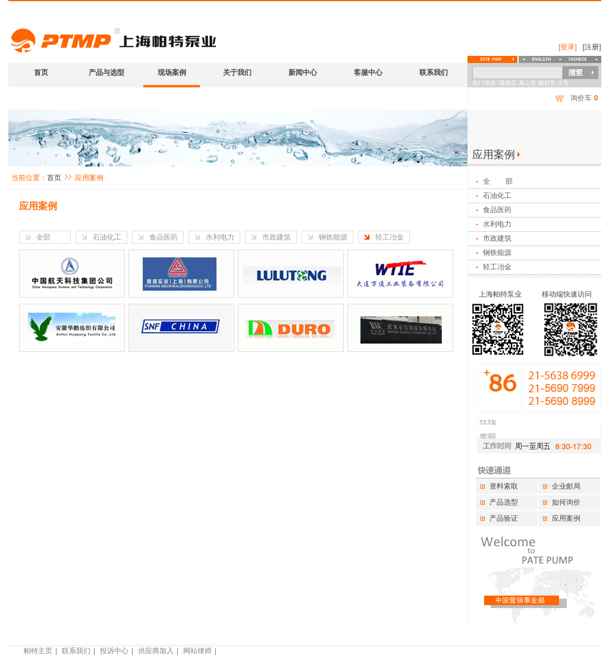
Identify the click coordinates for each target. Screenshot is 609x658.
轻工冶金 (389, 237)
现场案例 (172, 72)
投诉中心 (114, 651)
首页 (41, 72)
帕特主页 (38, 651)
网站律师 (197, 651)
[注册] (592, 47)
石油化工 (107, 237)
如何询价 (566, 502)
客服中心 (368, 72)
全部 (43, 237)
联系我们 (433, 72)
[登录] (567, 47)
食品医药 (163, 237)
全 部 (498, 181)
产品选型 (503, 502)
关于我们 (237, 72)
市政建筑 (276, 237)
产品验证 (503, 518)
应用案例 (566, 518)
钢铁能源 (333, 237)
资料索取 (503, 486)
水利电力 (220, 237)
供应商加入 (156, 651)
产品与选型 (106, 72)
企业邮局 (566, 486)
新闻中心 (302, 72)
